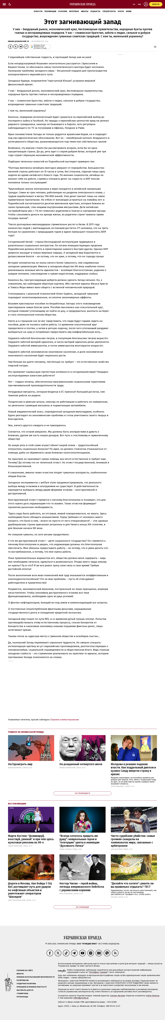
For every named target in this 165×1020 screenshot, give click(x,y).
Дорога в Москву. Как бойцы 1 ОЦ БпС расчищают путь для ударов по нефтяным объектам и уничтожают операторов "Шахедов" (30, 890)
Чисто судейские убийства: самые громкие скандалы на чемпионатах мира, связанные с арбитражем (133, 841)
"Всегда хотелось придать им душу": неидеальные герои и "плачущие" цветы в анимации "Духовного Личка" (79, 841)
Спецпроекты (109, 11)
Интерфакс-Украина (98, 972)
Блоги (121, 11)
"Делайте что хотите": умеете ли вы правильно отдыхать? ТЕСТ (132, 885)
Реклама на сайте (25, 970)
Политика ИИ (23, 980)
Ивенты (84, 11)
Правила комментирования (64, 719)
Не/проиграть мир (20, 764)
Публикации (50, 11)
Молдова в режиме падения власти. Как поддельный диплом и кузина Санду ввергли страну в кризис (133, 769)
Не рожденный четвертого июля (80, 764)
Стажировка (22, 993)
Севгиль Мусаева (117, 996)
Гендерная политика (26, 984)
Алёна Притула (152, 996)
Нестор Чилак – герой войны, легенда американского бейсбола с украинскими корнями (81, 887)
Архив (128, 11)
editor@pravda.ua (80, 998)
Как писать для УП (25, 990)
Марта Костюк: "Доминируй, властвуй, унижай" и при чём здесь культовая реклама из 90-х (31, 839)
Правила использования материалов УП (36, 977)
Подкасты (95, 11)
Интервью (74, 11)
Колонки (62, 11)
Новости (38, 11)
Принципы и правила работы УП (32, 987)
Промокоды (22, 997)
